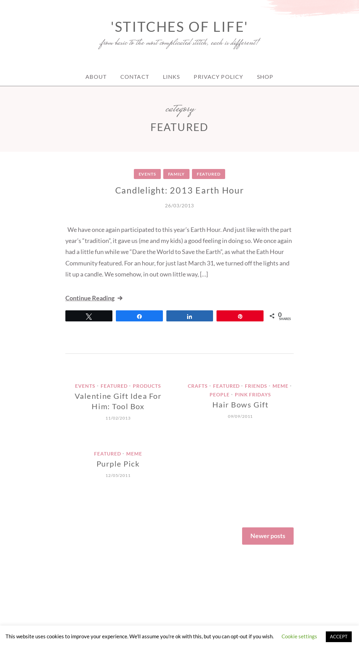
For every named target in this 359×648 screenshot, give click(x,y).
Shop (265, 76)
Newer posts (267, 535)
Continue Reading (94, 298)
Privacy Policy (218, 76)
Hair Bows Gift (240, 404)
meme (280, 386)
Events (147, 174)
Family (176, 174)
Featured (209, 174)
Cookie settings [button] (299, 636)
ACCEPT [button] (339, 636)
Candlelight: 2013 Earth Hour (179, 190)
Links (171, 76)
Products (147, 386)
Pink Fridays (253, 394)
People (220, 394)
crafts (198, 386)
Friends (256, 386)
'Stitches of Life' (179, 26)
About (96, 76)
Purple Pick (118, 463)
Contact (134, 76)
